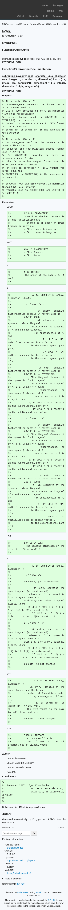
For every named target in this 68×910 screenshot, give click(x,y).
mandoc (39, 892)
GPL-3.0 (52, 900)
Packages (58, 5)
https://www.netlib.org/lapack (21, 860)
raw (22, 884)
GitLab (20, 16)
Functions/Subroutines (15, 49)
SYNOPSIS (9, 43)
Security (33, 16)
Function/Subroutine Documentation (26, 69)
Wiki (61, 11)
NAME (6, 30)
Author (6, 814)
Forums (50, 11)
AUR (45, 16)
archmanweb (23, 892)
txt (18, 884)
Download (57, 16)
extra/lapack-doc (15, 847)
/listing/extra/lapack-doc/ (19, 873)
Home (45, 5)
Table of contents (13, 878)
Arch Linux (17, 5)
